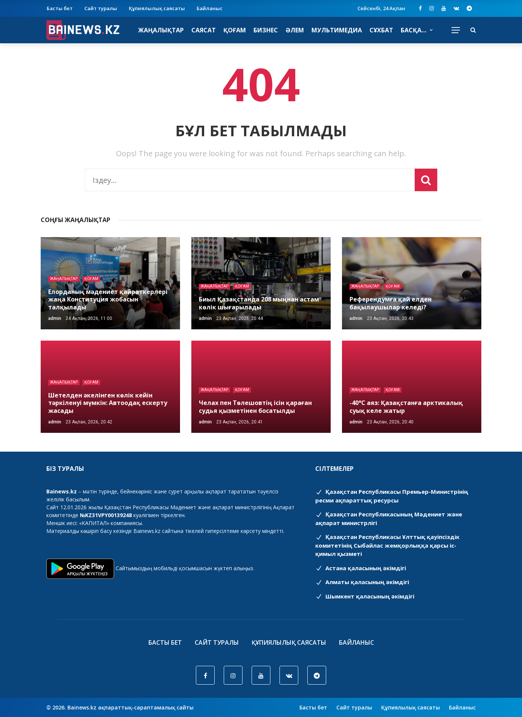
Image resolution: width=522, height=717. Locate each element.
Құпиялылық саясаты (157, 8)
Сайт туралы (100, 8)
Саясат (203, 30)
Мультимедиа (336, 30)
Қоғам (234, 30)
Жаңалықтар (161, 30)
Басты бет (60, 8)
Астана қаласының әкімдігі (360, 568)
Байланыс (210, 8)
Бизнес (265, 30)
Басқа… (413, 30)
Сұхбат (381, 30)
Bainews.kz (146, 530)
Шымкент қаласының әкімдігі (364, 596)
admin (54, 318)
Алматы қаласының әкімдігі (362, 582)
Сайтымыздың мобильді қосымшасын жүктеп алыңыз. (185, 568)
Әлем (294, 30)
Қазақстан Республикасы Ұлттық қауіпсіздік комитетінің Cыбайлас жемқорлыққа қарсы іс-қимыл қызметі (387, 545)
